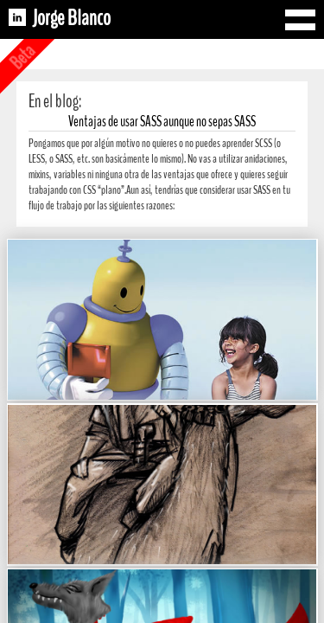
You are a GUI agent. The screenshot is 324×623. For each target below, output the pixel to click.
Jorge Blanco (71, 18)
